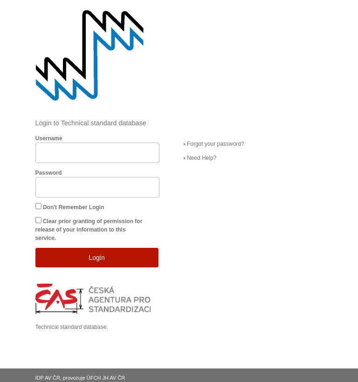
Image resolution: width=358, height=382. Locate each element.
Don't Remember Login (73, 207)
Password (48, 173)
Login (96, 257)
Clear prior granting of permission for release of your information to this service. (89, 229)
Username (48, 138)
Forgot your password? (214, 144)
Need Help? (200, 158)
